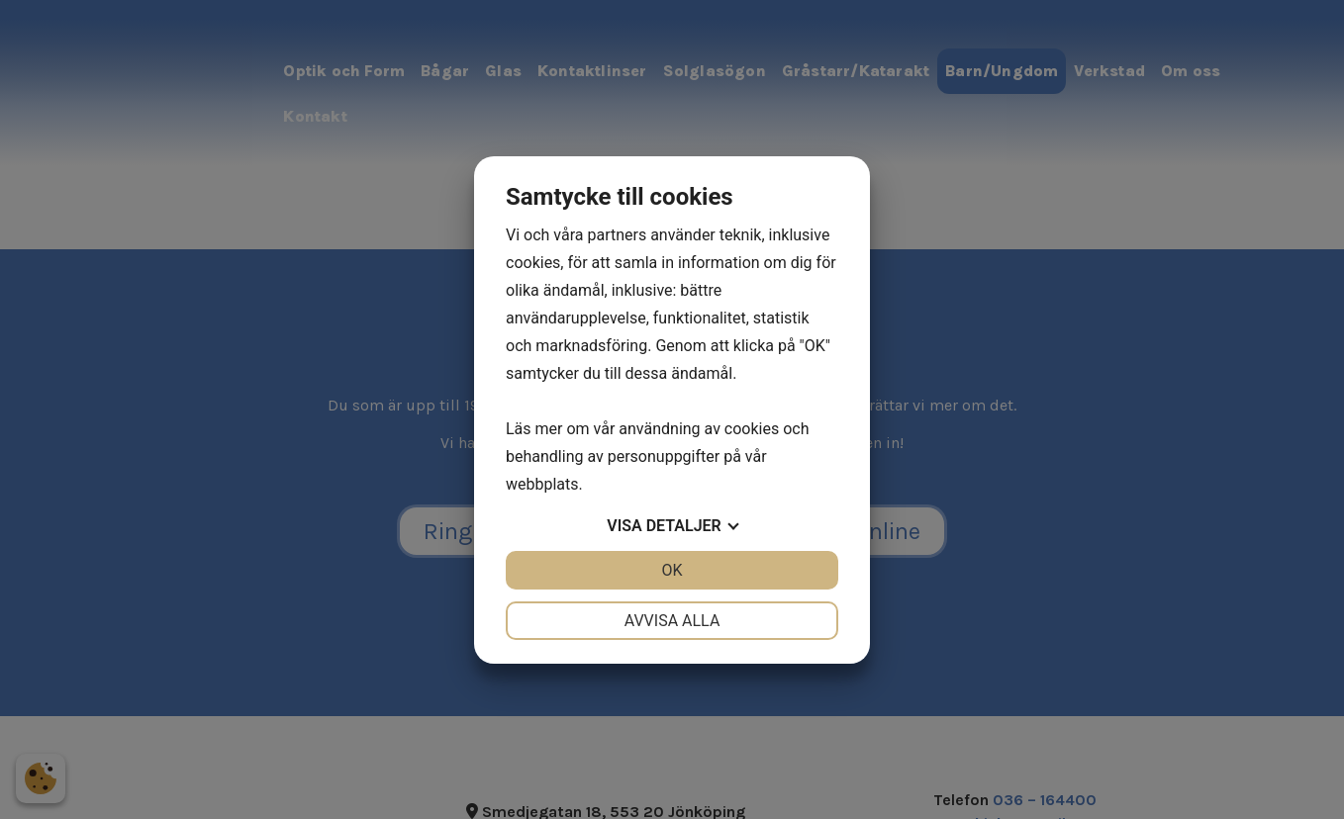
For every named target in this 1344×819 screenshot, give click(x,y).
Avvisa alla (672, 620)
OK (671, 570)
